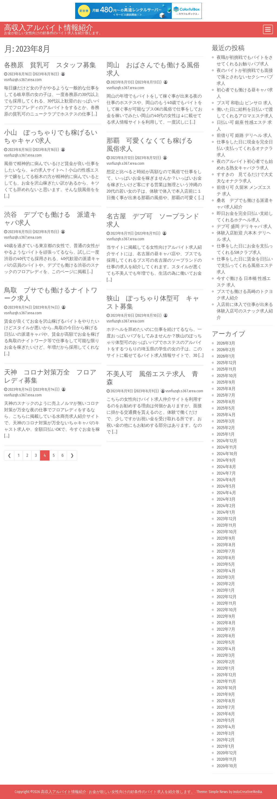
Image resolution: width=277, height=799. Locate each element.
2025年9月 (226, 382)
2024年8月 (226, 466)
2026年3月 (226, 343)
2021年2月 (226, 739)
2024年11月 (227, 447)
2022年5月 (226, 642)
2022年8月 (226, 622)
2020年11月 (227, 759)
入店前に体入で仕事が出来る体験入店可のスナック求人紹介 (245, 311)
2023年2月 (226, 583)
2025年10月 (227, 375)
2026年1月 (226, 356)
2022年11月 (226, 603)
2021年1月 (226, 746)
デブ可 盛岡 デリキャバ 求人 (244, 226)
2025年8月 (226, 388)
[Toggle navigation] (268, 29)
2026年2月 (226, 349)
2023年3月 (226, 577)
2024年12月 (227, 440)
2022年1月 (226, 668)
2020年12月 (227, 752)
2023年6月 (226, 557)
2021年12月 (226, 674)
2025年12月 (227, 362)
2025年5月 (226, 408)
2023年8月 (226, 544)
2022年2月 (226, 661)
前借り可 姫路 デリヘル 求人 (244, 135)
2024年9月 (226, 460)
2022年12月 (227, 596)
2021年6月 (226, 713)
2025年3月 (226, 421)
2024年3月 (226, 499)
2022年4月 (226, 648)
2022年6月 (226, 635)
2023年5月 (226, 564)
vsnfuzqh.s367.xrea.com (23, 79)
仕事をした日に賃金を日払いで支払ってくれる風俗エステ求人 (245, 265)
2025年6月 (226, 401)
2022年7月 (226, 629)
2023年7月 (226, 551)
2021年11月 (226, 681)
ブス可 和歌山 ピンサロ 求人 (244, 102)
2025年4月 (226, 414)
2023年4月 (226, 570)
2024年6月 (226, 479)
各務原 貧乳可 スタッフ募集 (50, 65)
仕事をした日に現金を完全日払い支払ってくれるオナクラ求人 (245, 148)
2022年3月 (226, 655)
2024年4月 (226, 492)
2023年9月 (226, 538)
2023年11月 (226, 525)
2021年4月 (226, 726)
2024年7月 (226, 473)
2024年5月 (226, 486)
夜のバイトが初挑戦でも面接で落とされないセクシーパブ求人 (245, 77)
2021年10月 (227, 687)
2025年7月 (226, 395)
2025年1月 (226, 434)
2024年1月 (226, 512)
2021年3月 (226, 733)
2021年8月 (226, 700)
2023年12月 (227, 518)
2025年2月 (226, 427)
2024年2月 (226, 505)
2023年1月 (226, 590)
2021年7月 (226, 707)
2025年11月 (226, 369)
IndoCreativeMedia (247, 792)
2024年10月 (227, 453)
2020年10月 (227, 765)
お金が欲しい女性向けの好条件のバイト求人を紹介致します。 (142, 792)
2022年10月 (227, 609)
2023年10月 (227, 531)
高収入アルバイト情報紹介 (48, 27)
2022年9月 (226, 616)
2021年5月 (226, 720)
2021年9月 (226, 694)
